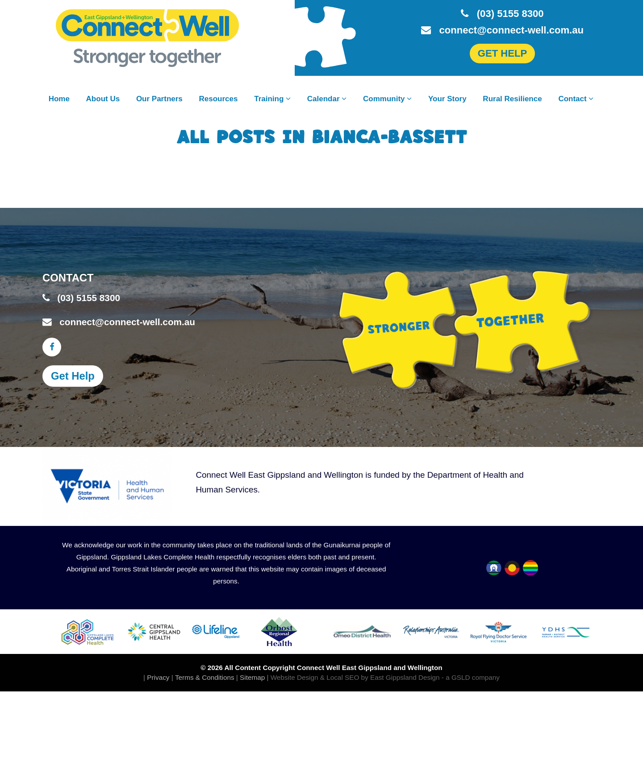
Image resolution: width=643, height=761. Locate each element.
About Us (103, 99)
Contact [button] (575, 99)
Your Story (447, 99)
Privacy (158, 677)
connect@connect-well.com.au (502, 30)
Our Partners (159, 99)
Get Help (73, 376)
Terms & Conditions (204, 677)
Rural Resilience (512, 99)
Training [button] (272, 99)
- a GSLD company (471, 677)
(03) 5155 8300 (502, 13)
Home (59, 99)
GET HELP (502, 53)
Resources (218, 99)
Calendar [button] (327, 99)
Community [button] (387, 99)
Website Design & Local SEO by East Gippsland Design (355, 677)
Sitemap (252, 677)
